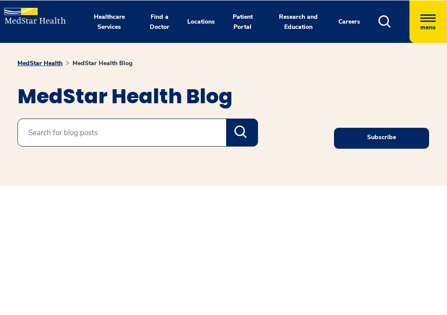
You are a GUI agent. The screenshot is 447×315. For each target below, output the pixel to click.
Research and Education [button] (298, 22)
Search (242, 133)
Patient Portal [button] (243, 22)
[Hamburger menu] (428, 21)
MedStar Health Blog (102, 63)
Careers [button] (349, 22)
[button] (393, 21)
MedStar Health (39, 63)
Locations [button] (201, 22)
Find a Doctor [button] (159, 22)
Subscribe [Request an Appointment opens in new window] (381, 137)
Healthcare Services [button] (109, 22)
